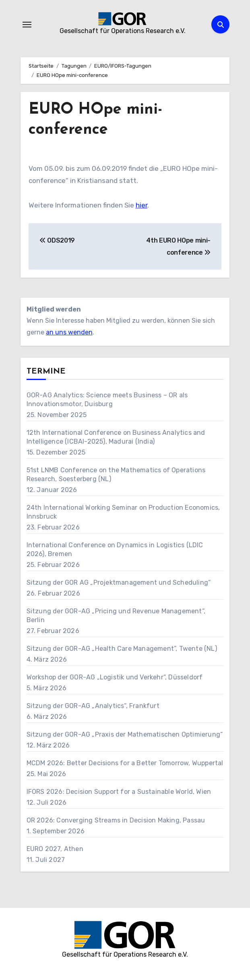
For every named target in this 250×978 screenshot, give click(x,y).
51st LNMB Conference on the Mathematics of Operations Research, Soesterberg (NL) (116, 474)
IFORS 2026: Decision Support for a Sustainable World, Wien (119, 791)
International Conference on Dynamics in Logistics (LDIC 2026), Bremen (115, 549)
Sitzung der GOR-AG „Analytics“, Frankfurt (93, 706)
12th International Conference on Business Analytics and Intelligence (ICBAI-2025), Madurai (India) (116, 437)
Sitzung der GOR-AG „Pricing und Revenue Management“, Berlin (116, 615)
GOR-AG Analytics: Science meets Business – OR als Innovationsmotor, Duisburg (107, 399)
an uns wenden (69, 332)
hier (141, 205)
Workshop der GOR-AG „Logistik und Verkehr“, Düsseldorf (115, 677)
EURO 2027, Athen (55, 849)
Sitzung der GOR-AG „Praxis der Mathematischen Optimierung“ (125, 734)
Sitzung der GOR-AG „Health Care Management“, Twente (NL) (122, 648)
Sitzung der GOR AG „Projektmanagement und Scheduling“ (119, 582)
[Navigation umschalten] (27, 24)
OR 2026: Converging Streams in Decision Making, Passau (116, 820)
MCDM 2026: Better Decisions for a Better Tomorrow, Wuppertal (125, 763)
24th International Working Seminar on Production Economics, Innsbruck (123, 512)
